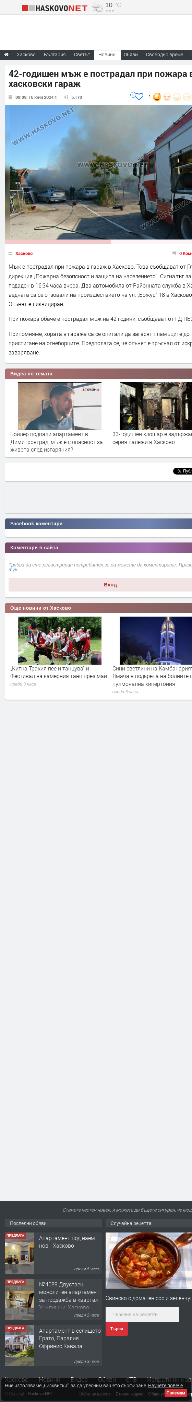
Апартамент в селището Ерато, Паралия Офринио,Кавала (70, 1338)
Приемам (176, 1393)
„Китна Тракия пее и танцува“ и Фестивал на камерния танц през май (58, 672)
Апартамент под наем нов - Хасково (67, 1241)
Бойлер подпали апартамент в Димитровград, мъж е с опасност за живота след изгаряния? (56, 441)
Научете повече (165, 1385)
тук (13, 569)
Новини (107, 54)
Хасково (24, 253)
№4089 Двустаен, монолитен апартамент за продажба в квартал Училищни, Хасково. (69, 1296)
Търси (116, 1329)
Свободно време (164, 54)
